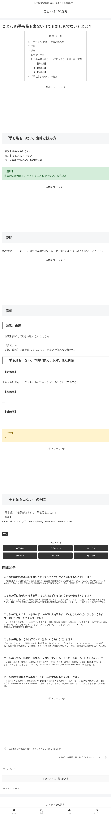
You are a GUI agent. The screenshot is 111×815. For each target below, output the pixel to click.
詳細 (33, 51)
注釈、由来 (39, 55)
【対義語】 (41, 73)
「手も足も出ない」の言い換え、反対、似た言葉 (57, 60)
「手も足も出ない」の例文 (44, 78)
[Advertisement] (55, 110)
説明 (33, 46)
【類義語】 (41, 69)
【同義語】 (41, 64)
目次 (51, 35)
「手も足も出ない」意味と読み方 (47, 42)
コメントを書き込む (55, 781)
